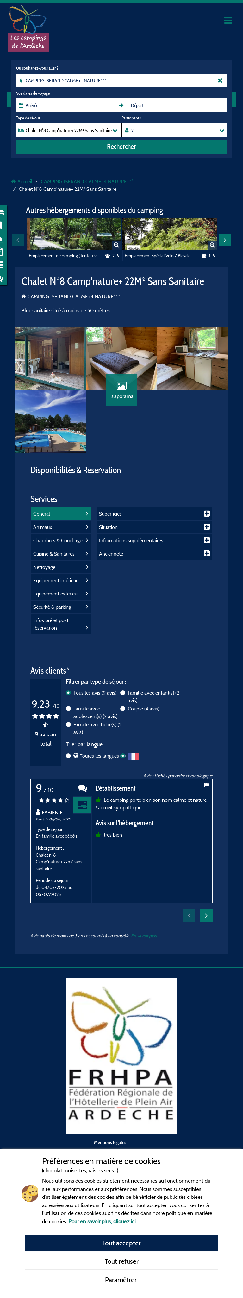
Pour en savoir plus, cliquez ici (102, 1221)
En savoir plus (144, 935)
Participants (131, 118)
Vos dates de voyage (33, 93)
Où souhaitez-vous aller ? (37, 68)
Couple (143, 708)
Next (225, 240)
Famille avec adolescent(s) (95, 712)
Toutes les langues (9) (103, 756)
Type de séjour (28, 118)
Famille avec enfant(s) (153, 697)
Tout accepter (121, 1243)
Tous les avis (94, 693)
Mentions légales (110, 1142)
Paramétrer (121, 1280)
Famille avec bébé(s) (97, 728)
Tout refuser (122, 1261)
